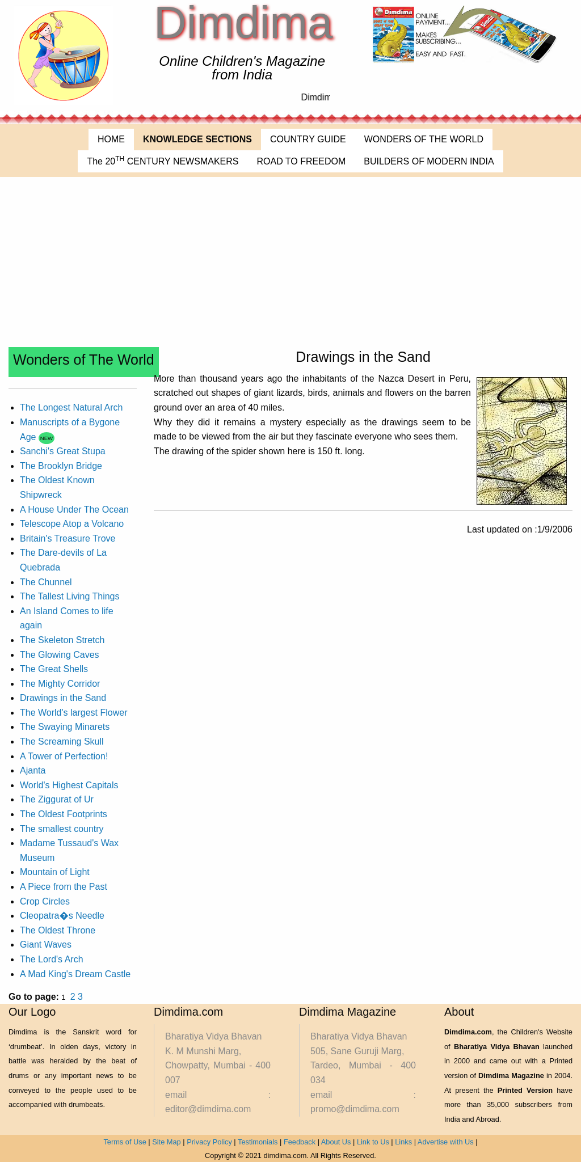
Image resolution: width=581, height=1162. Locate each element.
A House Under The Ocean (74, 509)
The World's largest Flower (73, 712)
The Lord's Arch (51, 959)
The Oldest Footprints (63, 814)
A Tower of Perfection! (64, 756)
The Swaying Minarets (65, 727)
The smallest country (62, 829)
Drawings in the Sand (63, 698)
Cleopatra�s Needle (62, 915)
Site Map (166, 1142)
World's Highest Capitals (69, 785)
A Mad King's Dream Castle (75, 974)
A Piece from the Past (63, 886)
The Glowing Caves (59, 655)
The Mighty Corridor (60, 683)
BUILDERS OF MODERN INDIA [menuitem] (429, 161)
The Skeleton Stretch (62, 640)
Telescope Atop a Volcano (72, 524)
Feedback (299, 1142)
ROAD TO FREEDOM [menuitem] (301, 161)
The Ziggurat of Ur (57, 799)
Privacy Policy (209, 1142)
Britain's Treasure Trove (67, 538)
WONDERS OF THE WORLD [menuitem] (423, 139)
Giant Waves (45, 944)
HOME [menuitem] (111, 139)
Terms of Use (124, 1142)
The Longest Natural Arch (71, 407)
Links (403, 1142)
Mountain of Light (55, 872)
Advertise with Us (446, 1142)
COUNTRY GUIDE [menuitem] (308, 139)
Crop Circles (45, 901)
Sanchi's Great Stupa (63, 451)
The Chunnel (46, 582)
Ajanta (32, 770)
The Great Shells (54, 669)
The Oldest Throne (57, 930)
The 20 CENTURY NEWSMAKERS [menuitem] (162, 160)
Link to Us (373, 1142)
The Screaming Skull (62, 741)
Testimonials (257, 1142)
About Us (336, 1142)
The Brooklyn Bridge (61, 466)
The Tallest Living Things (70, 596)
